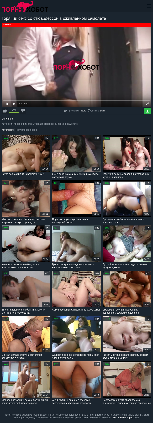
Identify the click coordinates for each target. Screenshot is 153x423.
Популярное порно (26, 129)
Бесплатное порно (123, 417)
